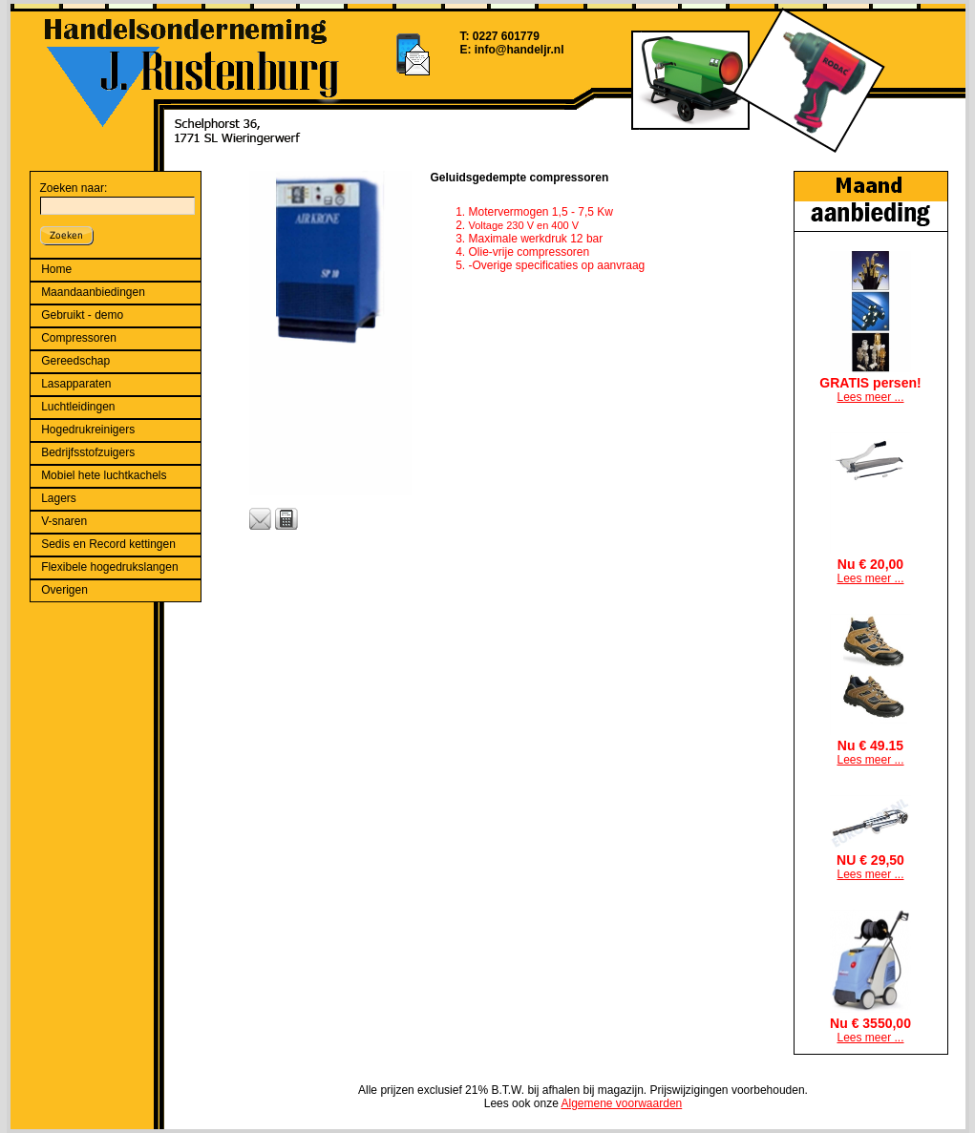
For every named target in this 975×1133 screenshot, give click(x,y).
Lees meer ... (870, 397)
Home (56, 269)
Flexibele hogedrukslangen (109, 567)
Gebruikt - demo (82, 315)
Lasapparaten (76, 383)
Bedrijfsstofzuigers (88, 452)
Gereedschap (75, 360)
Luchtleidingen (78, 406)
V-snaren (64, 521)
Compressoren (79, 338)
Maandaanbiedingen (93, 292)
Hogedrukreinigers (88, 429)
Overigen (64, 590)
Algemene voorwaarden (621, 1103)
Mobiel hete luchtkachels (103, 475)
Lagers (58, 498)
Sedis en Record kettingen (108, 544)
